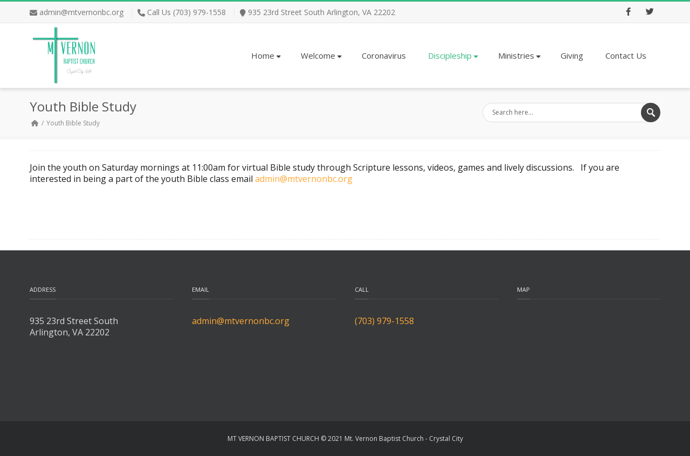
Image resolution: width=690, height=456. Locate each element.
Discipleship (453, 55)
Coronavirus (384, 55)
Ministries (519, 55)
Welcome (321, 55)
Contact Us (625, 55)
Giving (572, 55)
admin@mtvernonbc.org (81, 12)
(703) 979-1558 (384, 321)
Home (266, 55)
